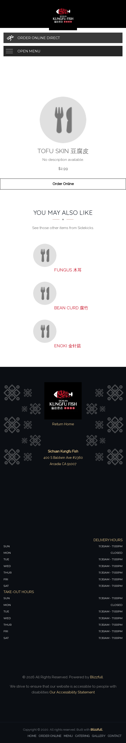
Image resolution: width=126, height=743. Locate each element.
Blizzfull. (97, 729)
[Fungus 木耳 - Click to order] (46, 255)
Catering (82, 736)
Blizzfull (96, 677)
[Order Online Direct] (63, 38)
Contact (114, 736)
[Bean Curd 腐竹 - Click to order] (46, 293)
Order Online (63, 184)
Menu (68, 736)
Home (32, 736)
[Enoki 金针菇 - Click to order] (46, 331)
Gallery (98, 736)
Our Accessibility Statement (72, 692)
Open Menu (29, 51)
